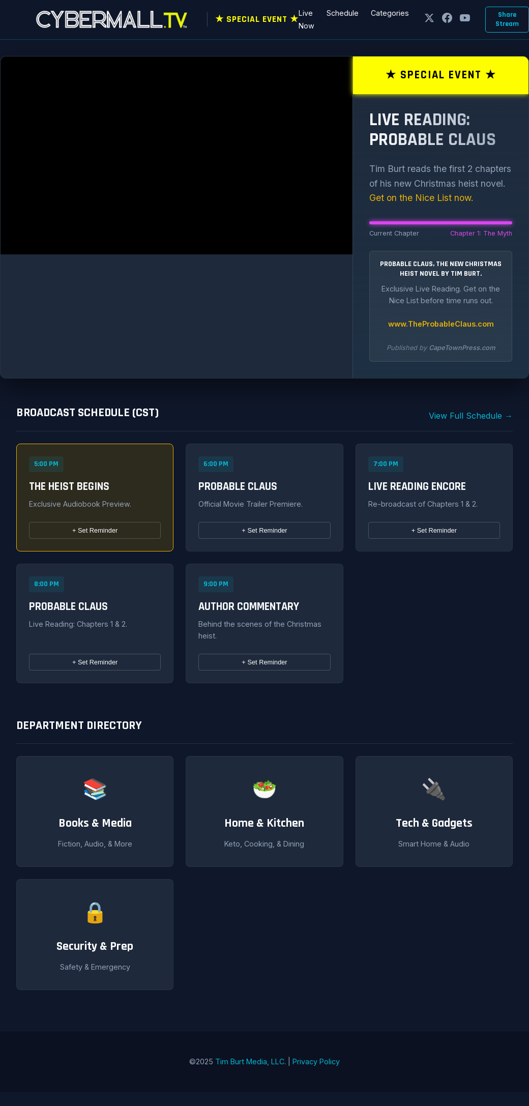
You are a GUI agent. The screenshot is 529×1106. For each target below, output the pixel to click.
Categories (390, 13)
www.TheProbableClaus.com (441, 323)
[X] (429, 20)
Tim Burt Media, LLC (249, 1061)
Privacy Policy (316, 1061)
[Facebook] (447, 20)
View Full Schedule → (471, 416)
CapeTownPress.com (462, 348)
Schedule (343, 13)
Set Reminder (94, 530)
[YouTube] (465, 20)
